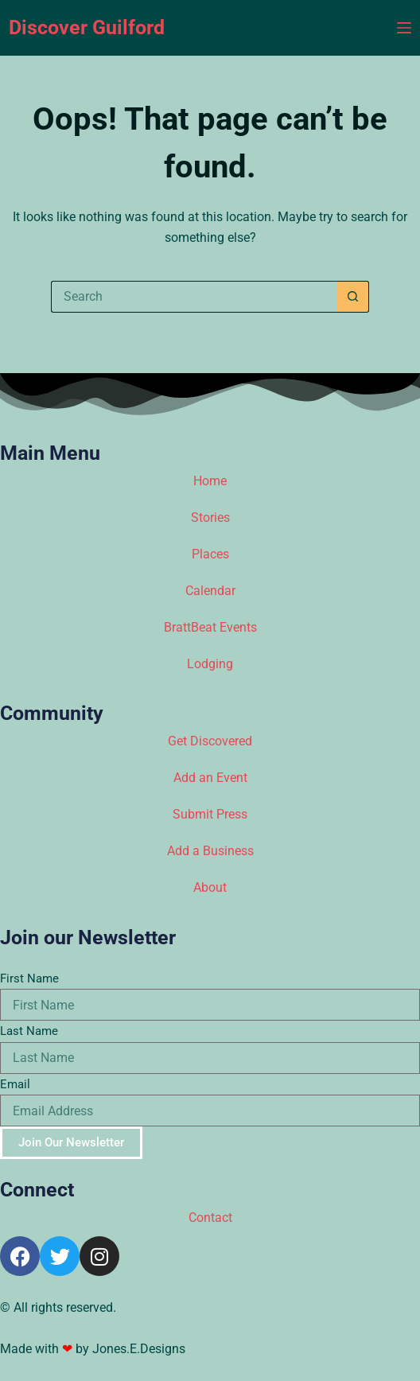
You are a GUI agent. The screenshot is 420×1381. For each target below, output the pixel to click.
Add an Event (210, 777)
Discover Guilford (87, 27)
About (210, 887)
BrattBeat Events (210, 627)
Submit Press (210, 814)
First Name (29, 978)
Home (210, 480)
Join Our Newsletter (71, 1142)
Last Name (29, 1031)
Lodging (210, 663)
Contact (210, 1217)
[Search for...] (194, 297)
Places (210, 554)
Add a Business (210, 850)
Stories (210, 517)
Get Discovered (210, 741)
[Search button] (353, 297)
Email (15, 1084)
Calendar (210, 590)
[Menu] (404, 28)
